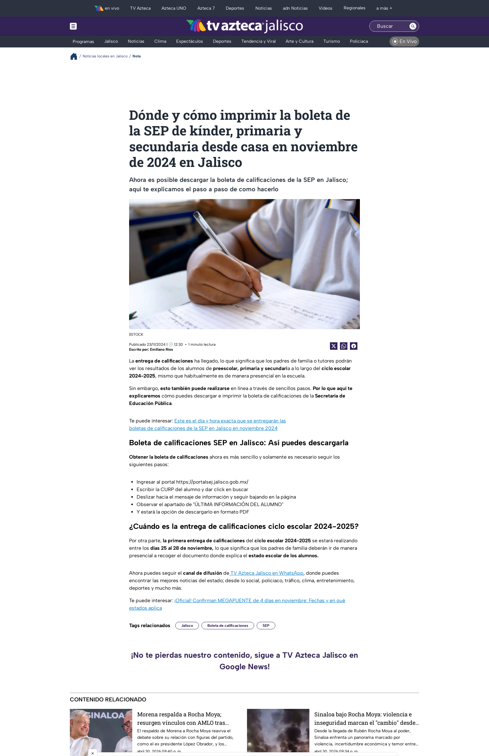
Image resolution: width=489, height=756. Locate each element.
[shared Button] (343, 346)
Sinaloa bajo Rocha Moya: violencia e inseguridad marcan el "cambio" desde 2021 (364, 718)
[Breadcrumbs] (76, 56)
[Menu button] (95, 26)
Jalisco (187, 625)
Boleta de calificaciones (227, 625)
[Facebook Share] (353, 346)
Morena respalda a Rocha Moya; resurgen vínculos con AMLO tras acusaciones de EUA (181, 718)
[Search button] (412, 26)
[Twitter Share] (333, 346)
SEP (266, 625)
